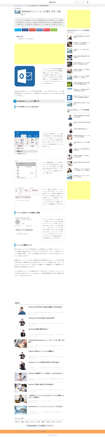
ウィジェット (23, 431)
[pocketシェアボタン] (46, 29)
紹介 (38, 421)
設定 (27, 421)
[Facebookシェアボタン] (25, 29)
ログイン (32, 421)
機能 (43, 421)
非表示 (21, 36)
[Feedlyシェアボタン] (54, 29)
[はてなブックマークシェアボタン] (39, 29)
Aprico (52, 2)
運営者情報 (43, 431)
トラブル (59, 421)
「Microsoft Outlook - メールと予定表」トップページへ (40, 425)
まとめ (53, 421)
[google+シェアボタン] (32, 29)
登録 (22, 421)
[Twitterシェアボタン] (18, 29)
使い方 (17, 421)
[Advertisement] (40, 54)
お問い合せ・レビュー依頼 (33, 431)
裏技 (47, 421)
